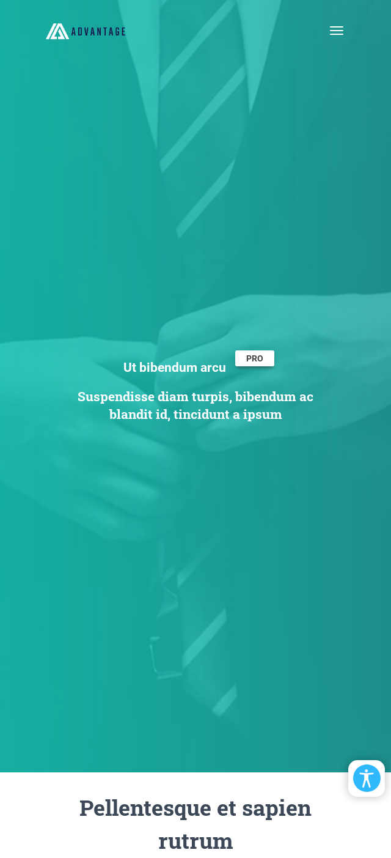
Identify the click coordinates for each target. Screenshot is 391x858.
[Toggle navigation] (336, 30)
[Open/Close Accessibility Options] (367, 778)
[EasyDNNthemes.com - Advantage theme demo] (85, 30)
